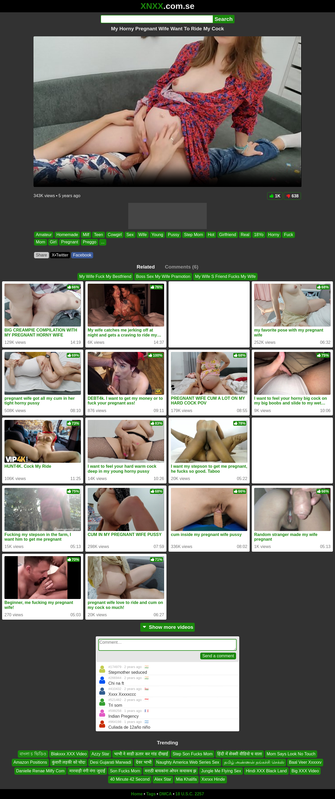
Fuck (288, 234)
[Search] (156, 19)
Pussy (173, 234)
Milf (86, 234)
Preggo (89, 242)
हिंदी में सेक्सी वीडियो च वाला (239, 754)
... (102, 242)
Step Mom (193, 234)
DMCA (165, 794)
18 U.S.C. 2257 (189, 794)
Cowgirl (115, 234)
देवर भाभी (143, 762)
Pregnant (69, 242)
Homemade (67, 234)
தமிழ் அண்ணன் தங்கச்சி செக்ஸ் (254, 762)
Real (245, 234)
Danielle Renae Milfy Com (40, 770)
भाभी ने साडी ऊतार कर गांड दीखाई (141, 754)
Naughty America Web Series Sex (187, 762)
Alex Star (162, 779)
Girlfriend (227, 234)
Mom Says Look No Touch (291, 754)
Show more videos (167, 627)
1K (275, 196)
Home (137, 794)
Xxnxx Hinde (213, 779)
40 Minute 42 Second (129, 779)
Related (146, 267)
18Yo (259, 234)
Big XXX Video (305, 770)
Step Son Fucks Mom (193, 754)
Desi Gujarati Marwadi (110, 762)
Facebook (82, 255)
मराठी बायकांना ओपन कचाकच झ (170, 770)
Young (157, 234)
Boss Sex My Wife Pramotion (163, 276)
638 (292, 196)
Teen (98, 234)
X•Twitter (60, 255)
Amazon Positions (30, 762)
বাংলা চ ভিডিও (33, 754)
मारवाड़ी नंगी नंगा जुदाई (87, 770)
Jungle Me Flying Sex (221, 770)
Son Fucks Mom (125, 770)
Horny (274, 234)
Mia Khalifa (186, 779)
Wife (142, 234)
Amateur (44, 234)
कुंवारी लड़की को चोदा (68, 762)
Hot (211, 234)
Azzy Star (100, 754)
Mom (40, 242)
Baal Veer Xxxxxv (305, 762)
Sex (130, 234)
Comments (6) (181, 267)
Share (41, 255)
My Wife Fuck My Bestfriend (105, 276)
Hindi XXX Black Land (266, 770)
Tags (151, 794)
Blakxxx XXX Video (69, 754)
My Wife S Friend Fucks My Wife (225, 276)
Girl (53, 242)
